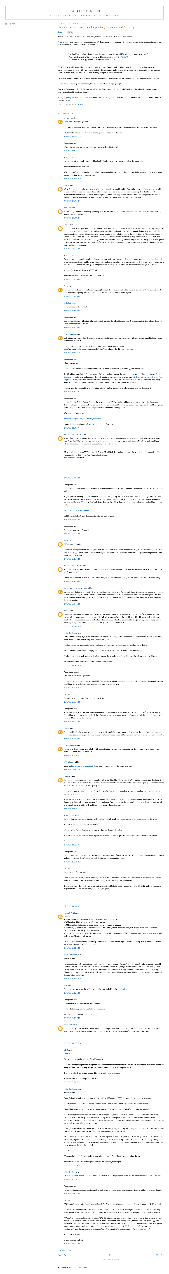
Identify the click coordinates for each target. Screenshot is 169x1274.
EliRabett (67, 303)
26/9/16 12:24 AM (72, 755)
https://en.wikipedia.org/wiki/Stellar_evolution (82, 419)
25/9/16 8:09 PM (72, 738)
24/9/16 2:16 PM (72, 534)
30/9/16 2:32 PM (72, 1194)
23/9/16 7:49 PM (72, 310)
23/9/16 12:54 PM (72, 201)
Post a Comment (64, 1250)
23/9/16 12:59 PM (72, 218)
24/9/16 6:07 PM (72, 604)
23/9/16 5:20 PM (72, 279)
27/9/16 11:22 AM (72, 845)
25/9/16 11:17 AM (72, 665)
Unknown (68, 776)
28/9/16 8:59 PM (72, 1018)
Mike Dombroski (70, 157)
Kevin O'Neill (69, 913)
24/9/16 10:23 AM (72, 392)
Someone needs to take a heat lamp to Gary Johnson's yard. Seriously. (96, 27)
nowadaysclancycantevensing (75, 588)
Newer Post (62, 1255)
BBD (66, 694)
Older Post (160, 1255)
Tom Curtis (68, 208)
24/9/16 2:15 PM (72, 520)
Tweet (60, 32)
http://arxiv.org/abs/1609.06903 (76, 510)
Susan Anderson (70, 334)
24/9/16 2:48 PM (72, 581)
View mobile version (111, 1260)
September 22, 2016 (108, 60)
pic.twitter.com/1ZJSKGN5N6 (116, 57)
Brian (66, 540)
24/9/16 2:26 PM (72, 559)
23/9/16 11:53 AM (72, 136)
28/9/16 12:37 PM (72, 979)
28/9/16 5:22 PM (72, 993)
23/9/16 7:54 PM (72, 327)
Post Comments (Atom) (78, 1267)
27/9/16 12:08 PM (72, 862)
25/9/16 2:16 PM (72, 702)
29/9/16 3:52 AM (72, 1082)
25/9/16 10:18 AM (72, 626)
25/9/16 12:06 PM (72, 688)
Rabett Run (84, 11)
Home (111, 1255)
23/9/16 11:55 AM (72, 151)
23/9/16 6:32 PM (72, 296)
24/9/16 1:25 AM (72, 353)
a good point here (71, 97)
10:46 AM (81, 104)
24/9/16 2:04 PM (72, 478)
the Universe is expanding (82, 766)
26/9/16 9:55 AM (72, 770)
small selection (124, 989)
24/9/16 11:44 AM (72, 428)
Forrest (66, 286)
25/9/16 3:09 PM (72, 722)
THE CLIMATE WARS (73, 435)
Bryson (66, 185)
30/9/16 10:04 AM (72, 1179)
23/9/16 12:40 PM (72, 179)
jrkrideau (67, 118)
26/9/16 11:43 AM (72, 809)
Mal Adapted (69, 762)
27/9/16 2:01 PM (72, 948)
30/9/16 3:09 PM (72, 1244)
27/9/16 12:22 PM (72, 906)
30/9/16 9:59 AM (72, 1165)
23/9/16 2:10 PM (72, 249)
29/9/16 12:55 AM (72, 1043)
